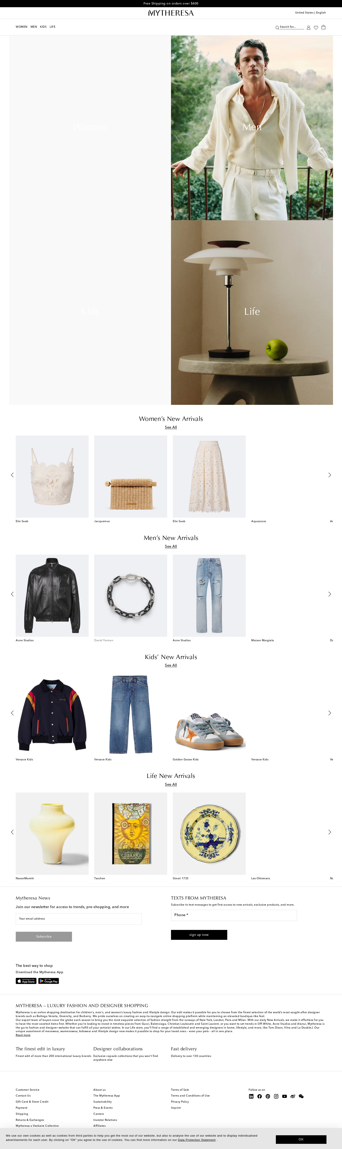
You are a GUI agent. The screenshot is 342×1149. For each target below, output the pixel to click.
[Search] (277, 27)
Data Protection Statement (197, 1140)
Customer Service (27, 1092)
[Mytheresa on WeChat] (301, 1098)
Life (252, 312)
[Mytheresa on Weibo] (293, 1098)
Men (252, 128)
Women (90, 128)
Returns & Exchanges (30, 1122)
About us (99, 1092)
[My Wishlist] (316, 27)
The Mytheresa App (106, 1098)
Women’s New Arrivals (171, 419)
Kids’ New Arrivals (171, 658)
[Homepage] (171, 13)
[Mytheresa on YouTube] (284, 1098)
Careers (98, 1116)
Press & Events (102, 1110)
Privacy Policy (180, 1104)
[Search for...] (292, 26)
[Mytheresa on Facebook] (259, 1098)
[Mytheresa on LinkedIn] (251, 1098)
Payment (21, 1110)
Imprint (176, 1110)
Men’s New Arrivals (171, 539)
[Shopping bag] (323, 27)
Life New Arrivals (171, 778)
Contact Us (23, 1098)
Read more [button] (23, 1037)
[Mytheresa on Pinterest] (268, 1098)
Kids (90, 312)
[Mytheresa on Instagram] (276, 1098)
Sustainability (102, 1104)
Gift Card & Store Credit (32, 1104)
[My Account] (308, 27)
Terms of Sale (180, 1092)
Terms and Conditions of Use (190, 1098)
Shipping (22, 1116)
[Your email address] (79, 921)
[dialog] (171, 1138)
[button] (199, 937)
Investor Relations (105, 1122)
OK (301, 1139)
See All (171, 427)
